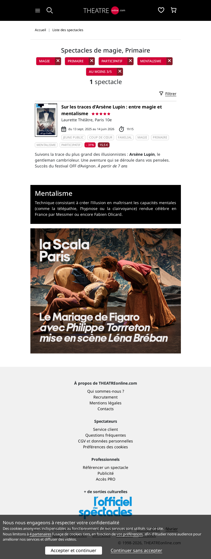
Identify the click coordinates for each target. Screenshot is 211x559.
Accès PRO (105, 479)
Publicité (106, 473)
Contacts (106, 408)
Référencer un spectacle (105, 467)
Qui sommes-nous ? (105, 391)
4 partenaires (40, 533)
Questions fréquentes (105, 435)
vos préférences (130, 533)
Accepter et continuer (73, 550)
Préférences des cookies (105, 446)
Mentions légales (105, 402)
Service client (105, 429)
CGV (82, 441)
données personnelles (112, 441)
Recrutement (105, 397)
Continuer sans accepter (136, 550)
